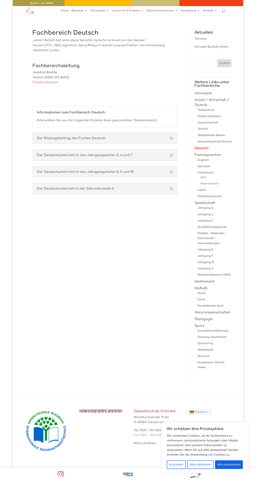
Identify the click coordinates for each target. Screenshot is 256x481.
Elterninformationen (160, 10)
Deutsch (202, 148)
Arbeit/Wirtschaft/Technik (215, 141)
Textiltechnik (206, 109)
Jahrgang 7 (205, 220)
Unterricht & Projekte (126, 10)
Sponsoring (205, 343)
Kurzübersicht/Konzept (213, 330)
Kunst (201, 299)
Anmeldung (188, 10)
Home (65, 10)
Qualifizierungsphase (212, 226)
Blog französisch (209, 184)
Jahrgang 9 (205, 255)
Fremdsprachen (208, 155)
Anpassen (176, 464)
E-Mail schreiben (45, 82)
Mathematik (205, 281)
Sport (199, 326)
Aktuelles (77, 10)
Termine (201, 39)
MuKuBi (201, 288)
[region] (204, 447)
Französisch (206, 172)
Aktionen (204, 356)
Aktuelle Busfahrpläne (211, 46)
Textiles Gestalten (209, 116)
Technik (203, 128)
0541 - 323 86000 (43, 3)
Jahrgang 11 (205, 268)
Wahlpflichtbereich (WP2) (214, 274)
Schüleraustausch (210, 196)
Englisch (203, 159)
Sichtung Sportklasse (212, 336)
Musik (202, 293)
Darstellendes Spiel (211, 305)
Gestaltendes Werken (211, 135)
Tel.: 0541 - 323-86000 (149, 430)
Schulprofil (97, 10)
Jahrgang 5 (205, 207)
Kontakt (208, 10)
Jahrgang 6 (205, 214)
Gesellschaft (205, 203)
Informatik (203, 93)
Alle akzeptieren (229, 464)
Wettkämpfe (205, 349)
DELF (203, 177)
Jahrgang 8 (205, 249)
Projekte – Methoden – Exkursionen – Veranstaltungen (212, 238)
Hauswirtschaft (208, 122)
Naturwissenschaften (212, 312)
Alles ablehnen (200, 464)
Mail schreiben (145, 443)
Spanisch (204, 166)
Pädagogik (203, 319)
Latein (202, 189)
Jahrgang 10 (206, 262)
